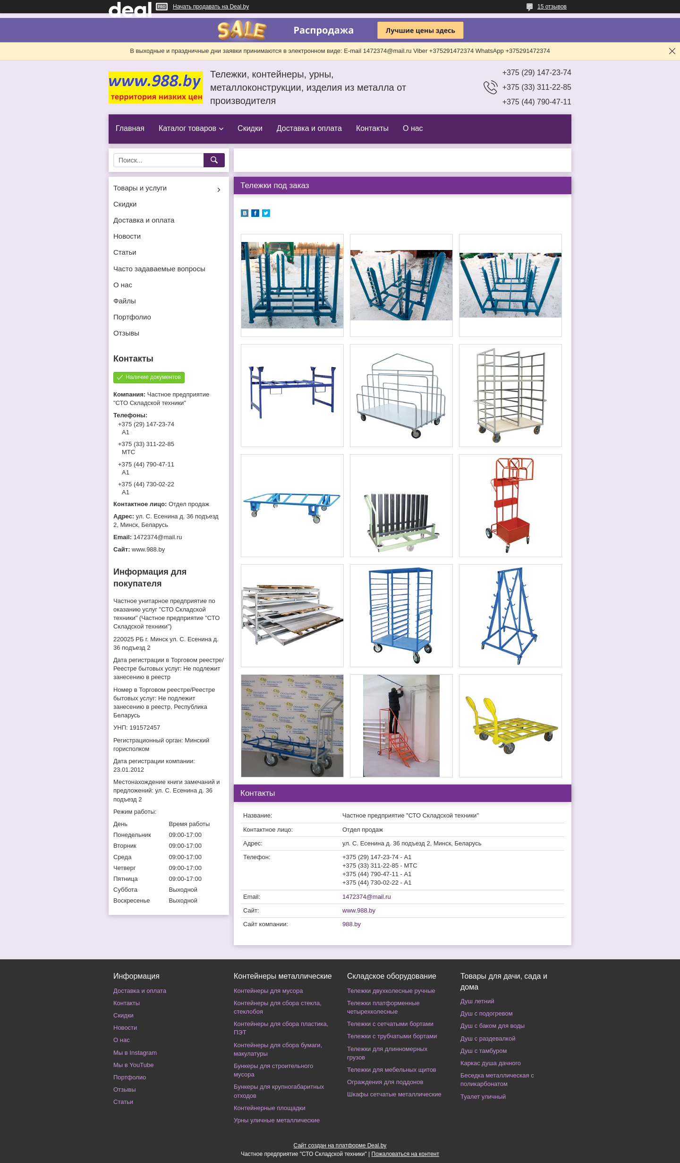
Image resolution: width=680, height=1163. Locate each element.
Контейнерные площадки (270, 1107)
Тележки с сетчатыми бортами (390, 1023)
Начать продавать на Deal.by (211, 6)
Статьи (124, 252)
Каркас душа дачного (490, 1063)
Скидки (250, 128)
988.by (351, 924)
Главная (130, 128)
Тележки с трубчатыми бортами (392, 1036)
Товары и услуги (140, 188)
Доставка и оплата (309, 128)
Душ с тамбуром (483, 1050)
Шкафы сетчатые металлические (394, 1094)
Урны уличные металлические (277, 1120)
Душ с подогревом (486, 1013)
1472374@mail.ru (366, 896)
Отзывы (126, 333)
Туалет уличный (483, 1096)
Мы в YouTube (133, 1064)
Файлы (124, 301)
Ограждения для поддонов (385, 1081)
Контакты (372, 128)
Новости (127, 236)
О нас (413, 128)
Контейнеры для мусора (268, 990)
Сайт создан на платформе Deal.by (340, 1145)
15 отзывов (552, 6)
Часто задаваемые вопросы (159, 269)
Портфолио (132, 317)
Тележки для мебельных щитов (391, 1069)
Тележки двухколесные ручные (391, 990)
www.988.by (358, 910)
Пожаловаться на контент (405, 1154)
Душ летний (477, 1001)
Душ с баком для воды (492, 1025)
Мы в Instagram (135, 1052)
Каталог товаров (187, 128)
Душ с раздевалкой (487, 1038)
